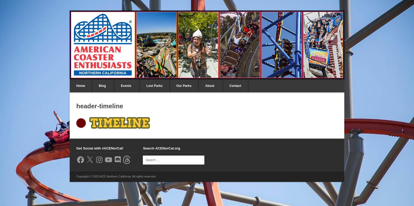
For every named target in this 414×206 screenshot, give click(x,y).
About (209, 86)
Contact (235, 86)
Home (80, 86)
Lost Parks (154, 86)
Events (126, 86)
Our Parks (183, 86)
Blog (102, 86)
